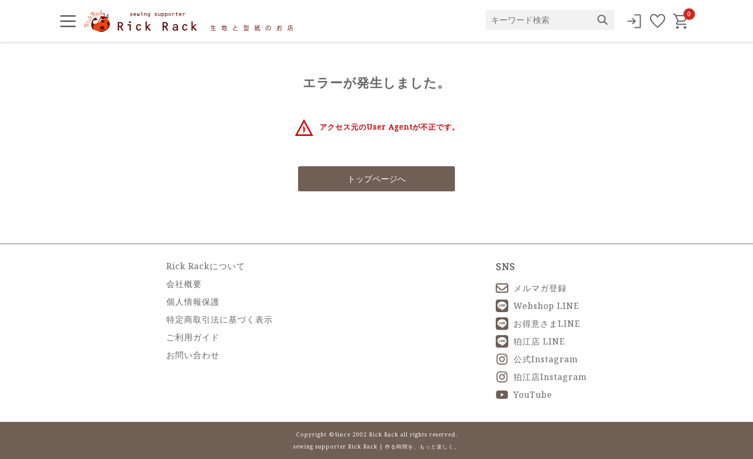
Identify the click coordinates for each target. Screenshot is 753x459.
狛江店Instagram (541, 377)
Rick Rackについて (205, 266)
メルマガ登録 (531, 288)
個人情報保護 (193, 301)
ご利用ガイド (193, 337)
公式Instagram (537, 359)
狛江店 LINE (530, 341)
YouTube (524, 394)
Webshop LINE (537, 306)
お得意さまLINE (538, 323)
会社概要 (184, 284)
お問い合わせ (193, 355)
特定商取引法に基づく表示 (219, 319)
